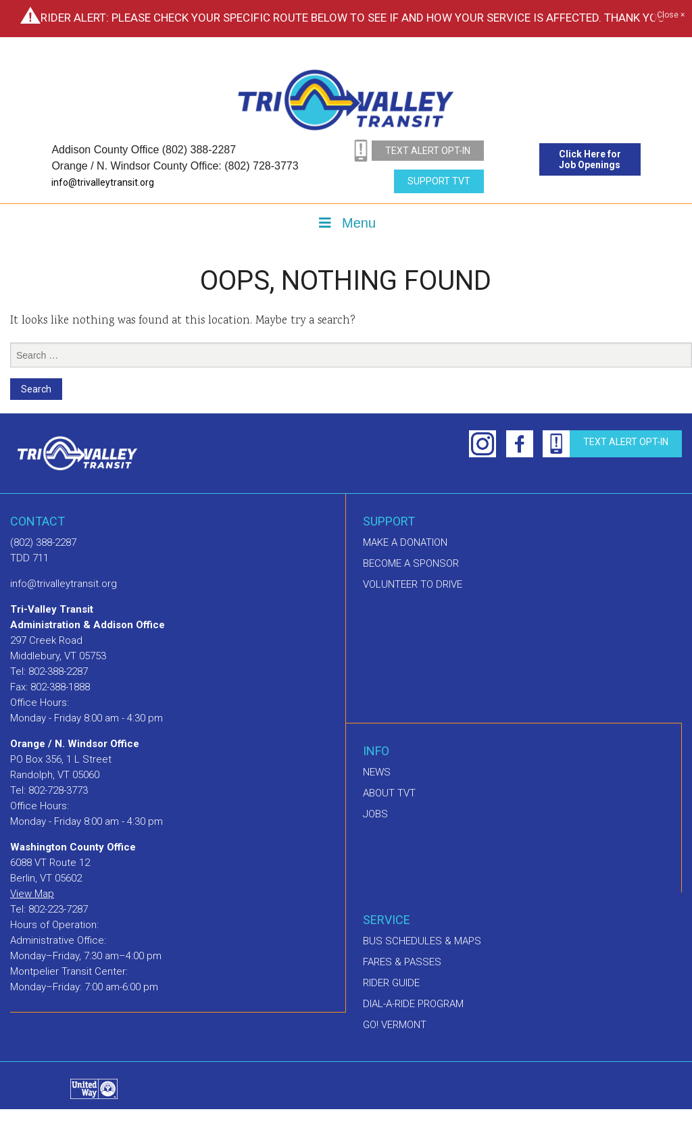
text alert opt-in (427, 150)
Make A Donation (405, 542)
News (377, 772)
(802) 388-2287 (43, 542)
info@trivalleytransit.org (102, 182)
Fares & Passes (402, 962)
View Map (32, 894)
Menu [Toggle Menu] (346, 222)
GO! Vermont (394, 1025)
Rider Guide (391, 983)
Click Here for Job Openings (590, 159)
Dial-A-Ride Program (413, 1004)
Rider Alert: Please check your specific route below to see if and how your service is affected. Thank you (353, 17)
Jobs (375, 814)
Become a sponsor (411, 563)
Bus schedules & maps (422, 941)
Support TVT (438, 181)
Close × (671, 15)
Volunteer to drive (412, 584)
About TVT (389, 793)
